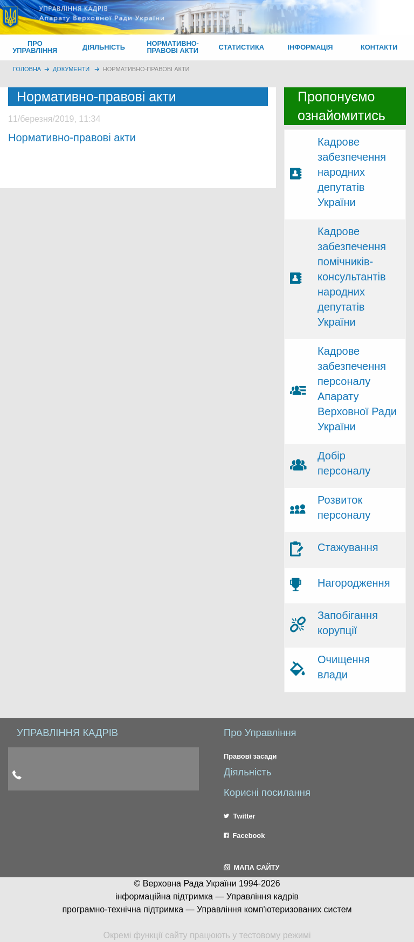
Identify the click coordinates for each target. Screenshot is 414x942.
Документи (71, 69)
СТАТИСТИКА (242, 47)
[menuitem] (35, 47)
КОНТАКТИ (379, 47)
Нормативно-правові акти (146, 69)
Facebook (244, 835)
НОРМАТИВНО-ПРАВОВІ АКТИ (173, 46)
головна (27, 69)
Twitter (240, 816)
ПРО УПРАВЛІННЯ (34, 46)
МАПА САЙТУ (251, 867)
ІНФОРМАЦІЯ (310, 47)
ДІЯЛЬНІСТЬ (103, 47)
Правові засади (250, 756)
